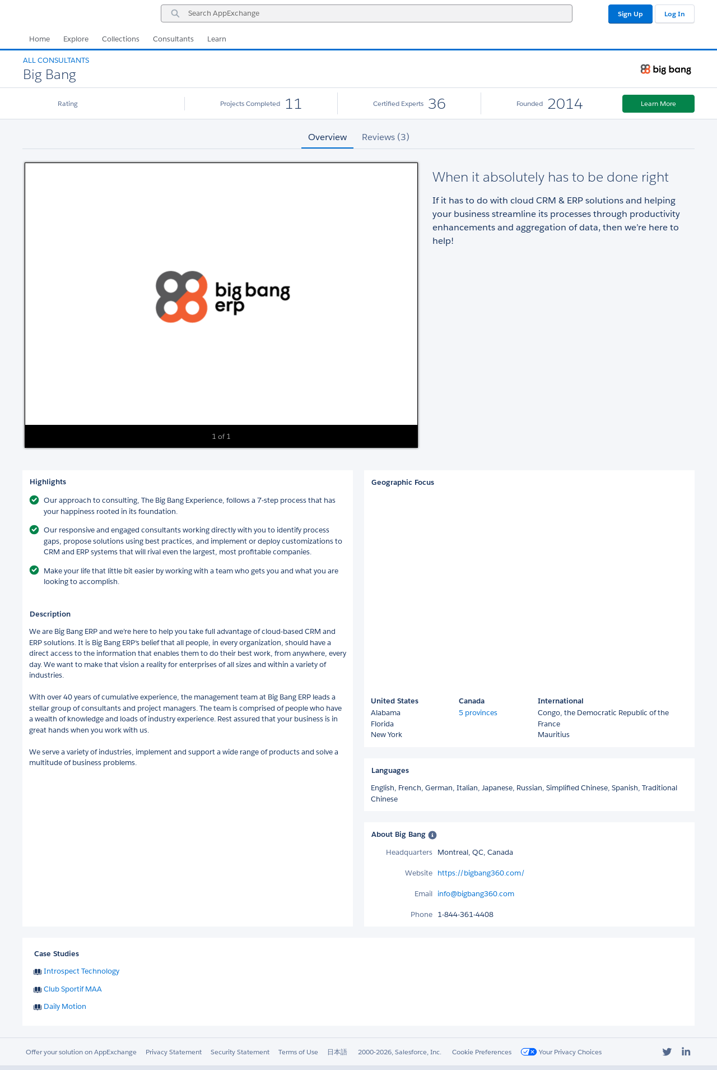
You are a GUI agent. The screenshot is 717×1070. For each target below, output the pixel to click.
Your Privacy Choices (561, 1052)
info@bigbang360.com (475, 893)
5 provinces (478, 712)
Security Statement (240, 1052)
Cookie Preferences (481, 1052)
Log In (674, 13)
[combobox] (366, 13)
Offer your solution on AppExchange (81, 1052)
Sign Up (630, 13)
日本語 (337, 1052)
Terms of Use (298, 1052)
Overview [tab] (327, 137)
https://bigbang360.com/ (481, 873)
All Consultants (56, 60)
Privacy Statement (174, 1052)
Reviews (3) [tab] (385, 137)
